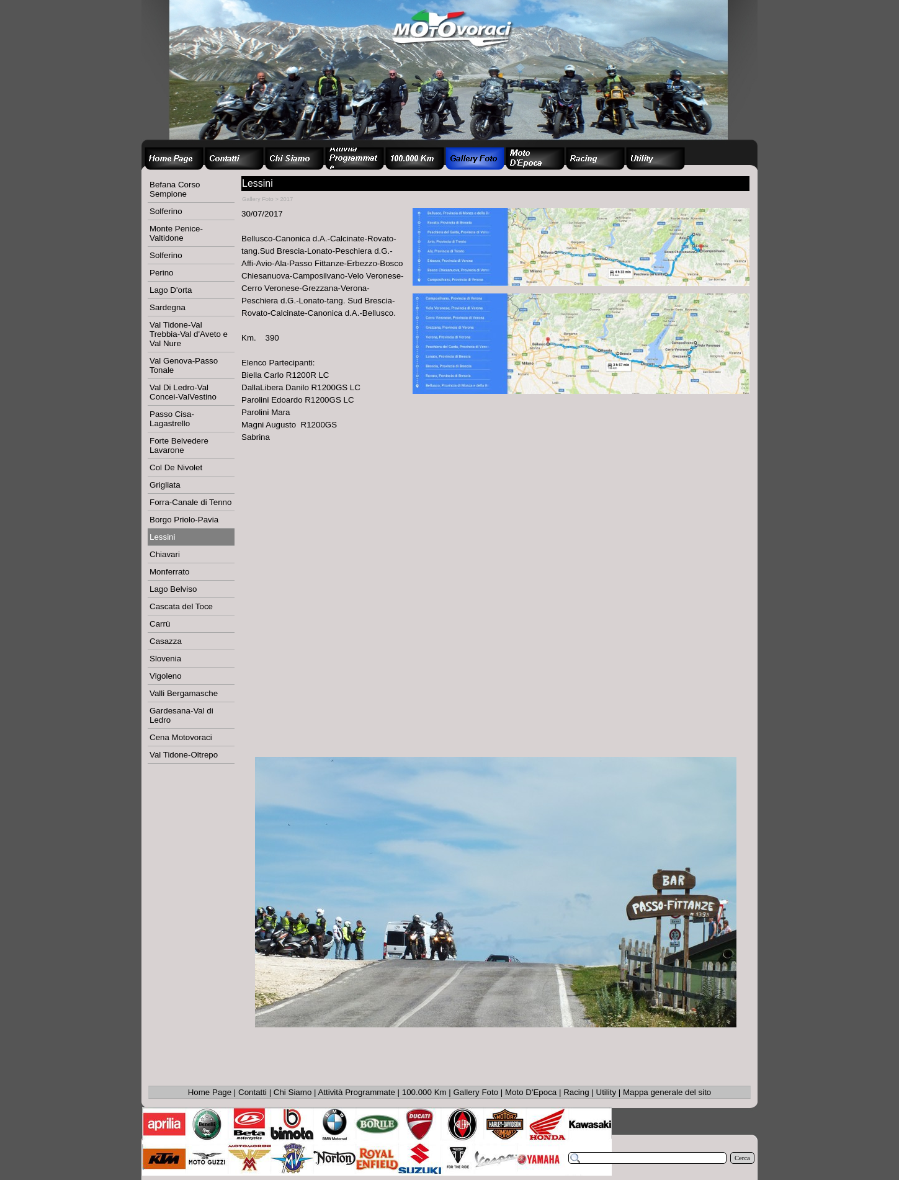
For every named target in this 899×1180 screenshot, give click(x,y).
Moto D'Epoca (531, 1092)
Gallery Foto (476, 1092)
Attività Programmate (356, 1092)
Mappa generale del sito (667, 1092)
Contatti (252, 1092)
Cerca (742, 1158)
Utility (606, 1092)
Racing (576, 1092)
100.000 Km (424, 1092)
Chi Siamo (292, 1092)
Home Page (209, 1092)
